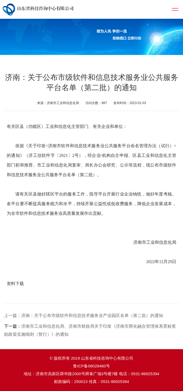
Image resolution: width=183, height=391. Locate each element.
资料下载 (15, 283)
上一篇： (12, 315)
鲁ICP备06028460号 (91, 366)
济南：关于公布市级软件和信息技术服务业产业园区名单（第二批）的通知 (92, 315)
